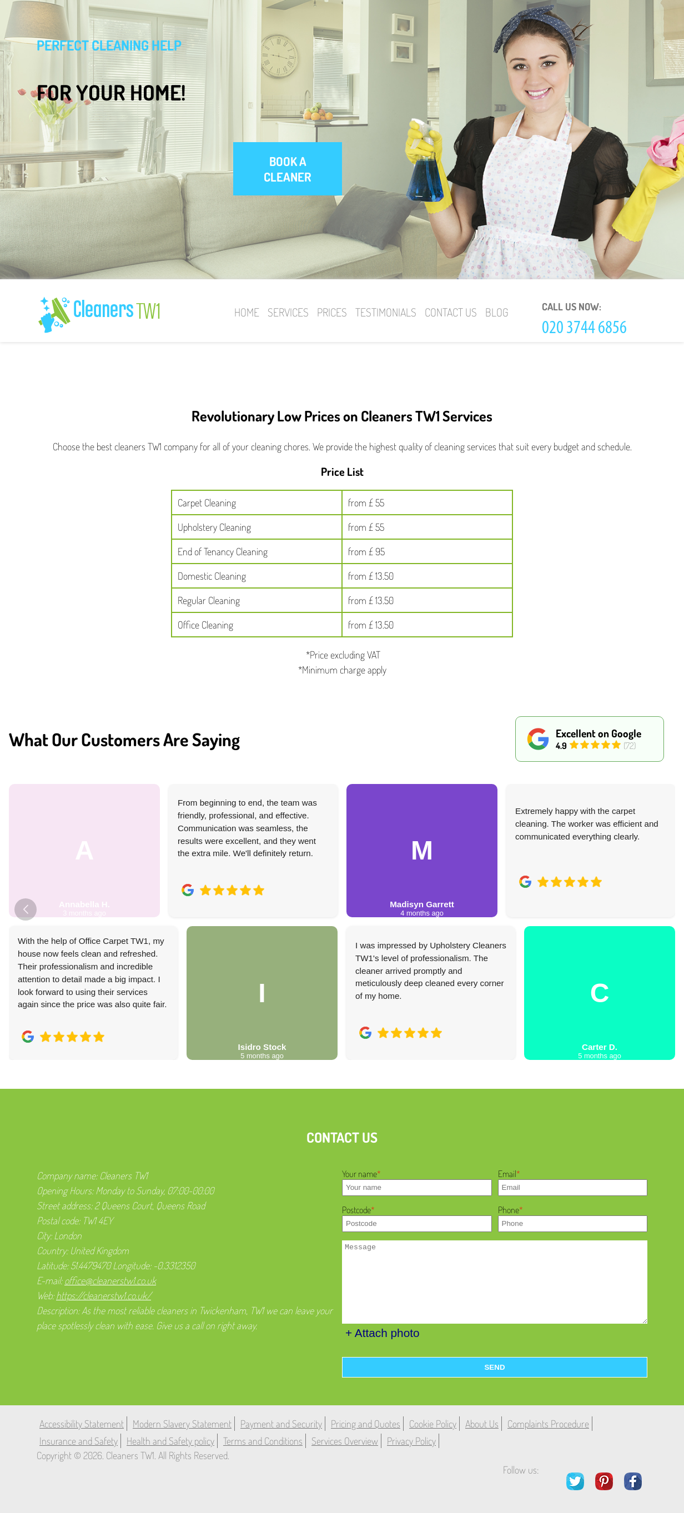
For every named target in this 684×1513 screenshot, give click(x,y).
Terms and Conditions (263, 1441)
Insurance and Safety (78, 1441)
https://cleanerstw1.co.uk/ (103, 1295)
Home (246, 312)
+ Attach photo (382, 1332)
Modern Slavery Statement (182, 1424)
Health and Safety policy (170, 1441)
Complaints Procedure (548, 1424)
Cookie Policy (432, 1424)
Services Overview (344, 1441)
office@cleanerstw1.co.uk (110, 1280)
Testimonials (385, 312)
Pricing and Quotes (365, 1424)
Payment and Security (281, 1424)
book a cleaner (287, 168)
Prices (332, 312)
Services (288, 312)
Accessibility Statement (81, 1424)
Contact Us (451, 312)
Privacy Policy (411, 1441)
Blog (497, 312)
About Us (482, 1424)
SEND (494, 1367)
